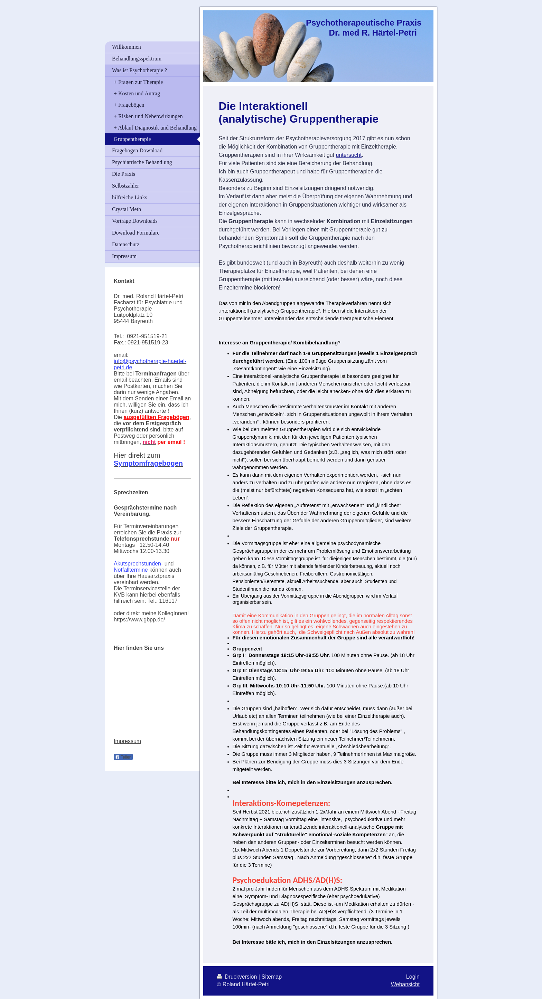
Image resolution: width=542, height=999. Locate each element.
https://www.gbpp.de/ (139, 619)
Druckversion (238, 977)
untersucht (349, 155)
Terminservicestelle (146, 588)
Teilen (123, 757)
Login (413, 977)
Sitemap (271, 977)
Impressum (127, 741)
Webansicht (405, 984)
